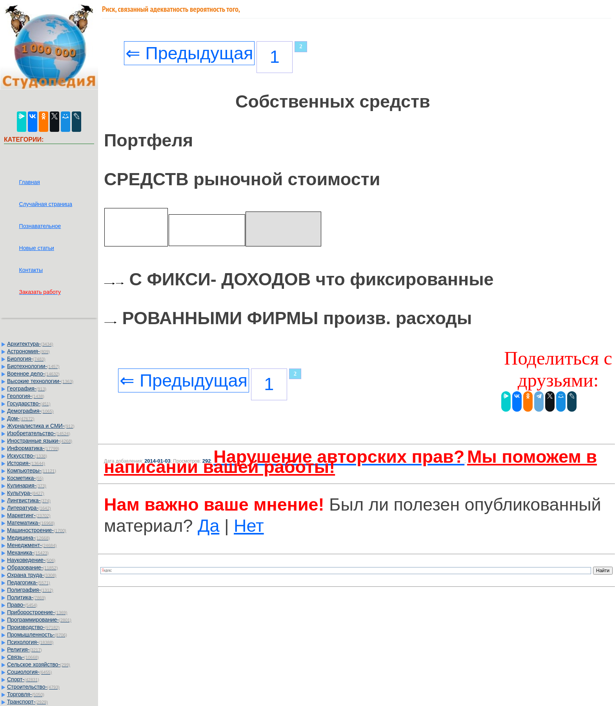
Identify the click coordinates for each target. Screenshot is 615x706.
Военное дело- (33, 373)
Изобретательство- (38, 433)
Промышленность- (37, 634)
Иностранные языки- (39, 441)
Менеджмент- (32, 545)
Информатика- (33, 448)
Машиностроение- (36, 530)
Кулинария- (26, 485)
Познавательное (40, 226)
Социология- (29, 672)
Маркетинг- (29, 515)
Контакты (31, 270)
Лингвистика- (29, 500)
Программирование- (39, 620)
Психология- (30, 642)
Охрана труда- (31, 575)
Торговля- (25, 694)
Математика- (31, 523)
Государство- (29, 403)
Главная (29, 182)
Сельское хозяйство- (38, 664)
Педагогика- (28, 582)
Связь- (23, 657)
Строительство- (33, 687)
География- (26, 388)
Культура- (25, 493)
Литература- (29, 508)
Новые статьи (36, 248)
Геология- (25, 396)
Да (208, 526)
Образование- (32, 567)
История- (26, 463)
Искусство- (27, 455)
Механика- (28, 552)
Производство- (33, 627)
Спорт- (23, 679)
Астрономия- (28, 351)
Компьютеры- (31, 470)
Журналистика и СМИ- (41, 426)
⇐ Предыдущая (189, 53)
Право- (22, 605)
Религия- (24, 649)
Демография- (30, 411)
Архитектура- (30, 344)
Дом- (21, 418)
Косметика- (25, 478)
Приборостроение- (37, 612)
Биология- (26, 359)
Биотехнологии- (33, 366)
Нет (249, 526)
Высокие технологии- (40, 381)
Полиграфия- (30, 590)
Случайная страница (46, 204)
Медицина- (28, 538)
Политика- (26, 597)
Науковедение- (31, 560)
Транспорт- (27, 702)
